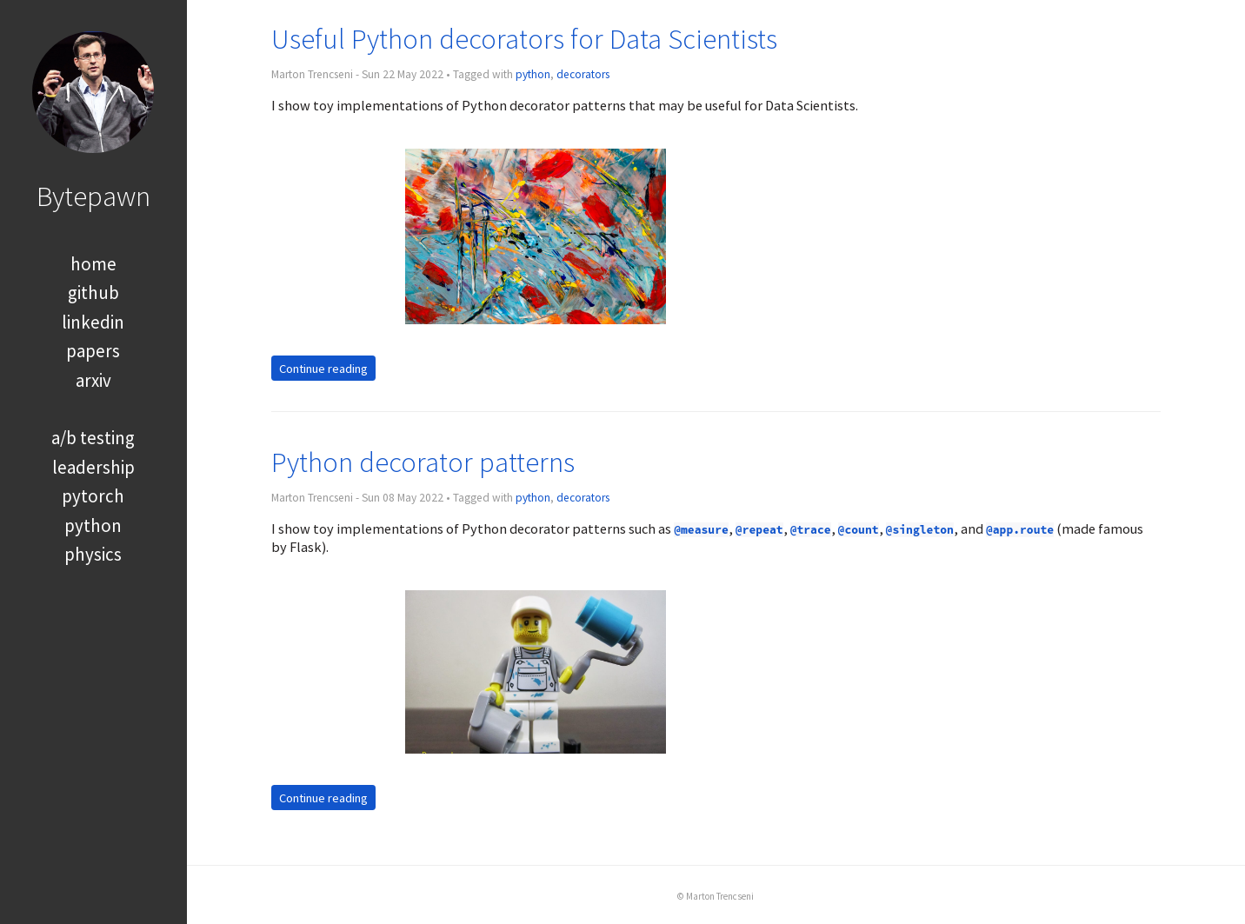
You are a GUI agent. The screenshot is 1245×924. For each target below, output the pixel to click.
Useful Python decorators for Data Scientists (524, 39)
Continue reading (323, 368)
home (93, 264)
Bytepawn (93, 196)
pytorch (93, 496)
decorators (582, 74)
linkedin (93, 322)
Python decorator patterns (423, 462)
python (93, 525)
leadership (93, 467)
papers (93, 350)
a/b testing (93, 437)
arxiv (93, 380)
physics (93, 554)
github (93, 292)
